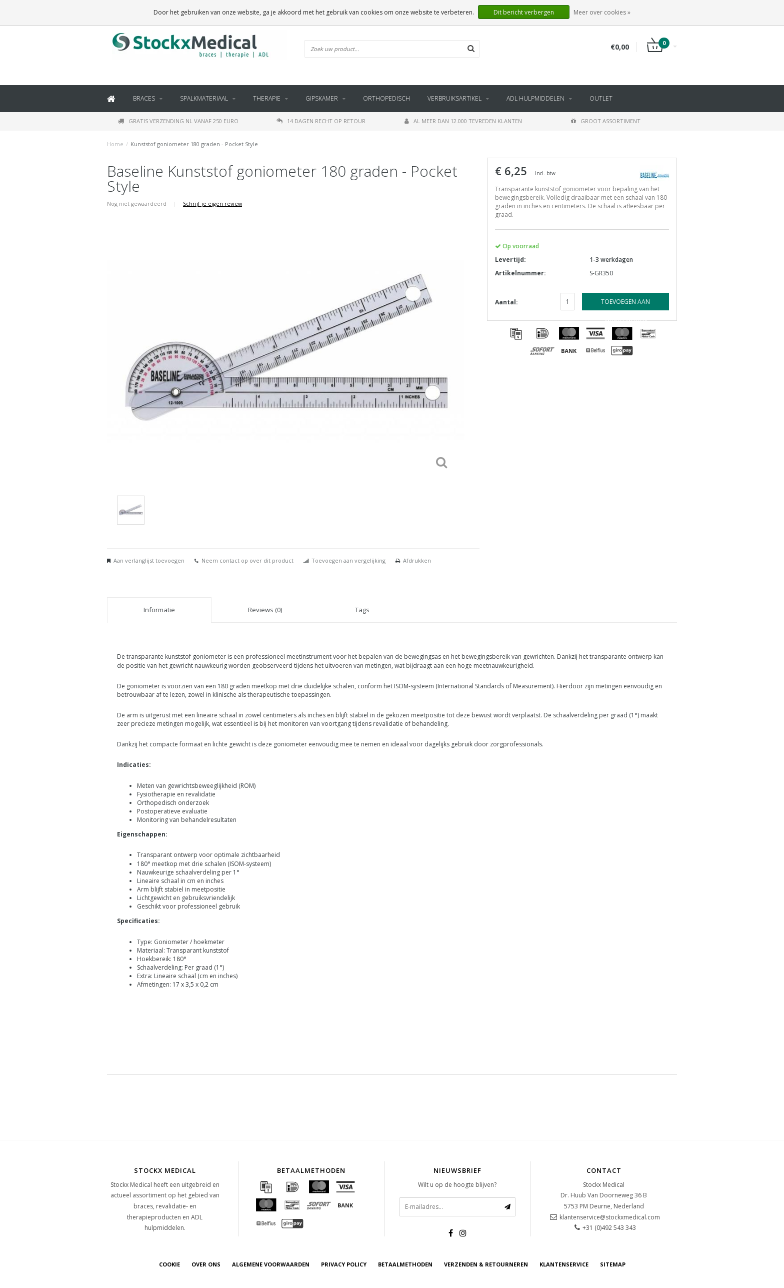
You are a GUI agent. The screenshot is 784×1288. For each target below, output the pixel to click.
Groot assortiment (605, 121)
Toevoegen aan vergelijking (349, 560)
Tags (362, 609)
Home (115, 144)
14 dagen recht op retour (321, 121)
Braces (144, 98)
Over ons (206, 1264)
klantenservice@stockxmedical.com (610, 1217)
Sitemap (613, 1264)
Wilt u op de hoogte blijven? (457, 1184)
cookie (169, 1264)
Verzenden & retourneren (486, 1264)
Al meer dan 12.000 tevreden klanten (463, 121)
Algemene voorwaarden (271, 1264)
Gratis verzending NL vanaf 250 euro (178, 121)
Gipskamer (322, 98)
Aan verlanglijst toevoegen (149, 560)
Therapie (266, 98)
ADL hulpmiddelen (535, 98)
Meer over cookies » (602, 12)
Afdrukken (417, 560)
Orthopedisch (386, 98)
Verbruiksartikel (455, 98)
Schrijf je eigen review (212, 203)
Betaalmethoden (405, 1264)
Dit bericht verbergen (524, 12)
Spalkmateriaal (204, 98)
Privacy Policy (343, 1264)
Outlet (601, 98)
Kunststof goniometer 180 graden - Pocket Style (194, 144)
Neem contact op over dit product (248, 560)
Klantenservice (564, 1264)
